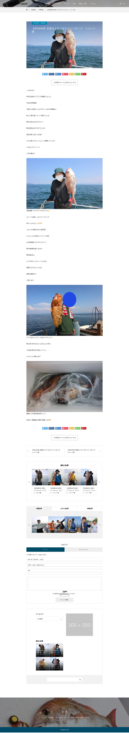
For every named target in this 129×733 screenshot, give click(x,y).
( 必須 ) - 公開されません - (36, 565)
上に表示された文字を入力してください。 (64, 594)
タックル (67, 3)
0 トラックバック (83, 550)
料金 (74, 3)
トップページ (37, 3)
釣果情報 (47, 3)
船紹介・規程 (83, 3)
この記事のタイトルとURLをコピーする (64, 82)
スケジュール (57, 3)
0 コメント (45, 550)
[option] (40, 482)
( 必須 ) (35, 560)
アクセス (92, 3)
